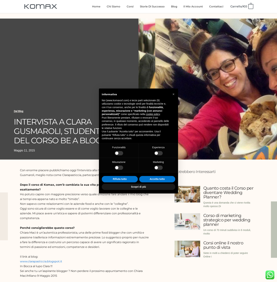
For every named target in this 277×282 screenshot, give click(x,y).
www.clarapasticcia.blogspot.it (41, 261)
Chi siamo (119, 6)
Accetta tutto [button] (157, 179)
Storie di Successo (155, 6)
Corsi (134, 6)
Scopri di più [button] (138, 186)
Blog (176, 6)
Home (103, 6)
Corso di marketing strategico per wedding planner (226, 220)
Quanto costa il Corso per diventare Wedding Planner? (228, 192)
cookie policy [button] (153, 114)
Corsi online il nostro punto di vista (223, 245)
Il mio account (194, 6)
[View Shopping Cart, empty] (241, 6)
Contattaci (217, 6)
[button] (173, 94)
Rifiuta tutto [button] (120, 179)
